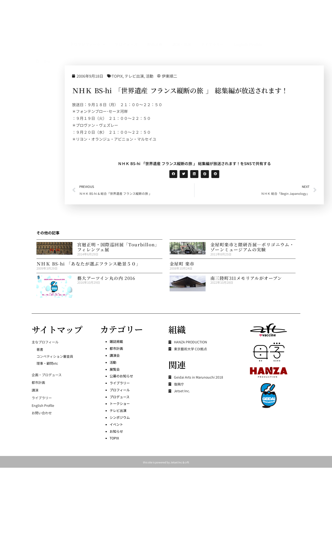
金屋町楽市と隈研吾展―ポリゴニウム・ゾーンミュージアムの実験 (252, 247)
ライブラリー (212, 33)
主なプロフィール (87, 33)
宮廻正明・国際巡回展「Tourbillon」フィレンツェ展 (118, 247)
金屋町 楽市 (182, 263)
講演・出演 (181, 33)
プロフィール (120, 389)
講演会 (115, 355)
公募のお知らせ (121, 376)
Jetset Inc (176, 462)
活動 (194, 76)
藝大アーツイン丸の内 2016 (106, 278)
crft (187, 462)
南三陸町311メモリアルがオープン (246, 278)
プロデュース (126, 33)
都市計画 (154, 33)
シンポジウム (120, 417)
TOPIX (162, 76)
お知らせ (116, 431)
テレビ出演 (179, 76)
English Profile (247, 33)
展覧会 (115, 369)
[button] (218, 174)
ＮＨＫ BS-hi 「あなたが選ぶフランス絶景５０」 (88, 263)
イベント (116, 424)
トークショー (120, 403)
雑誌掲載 (116, 341)
